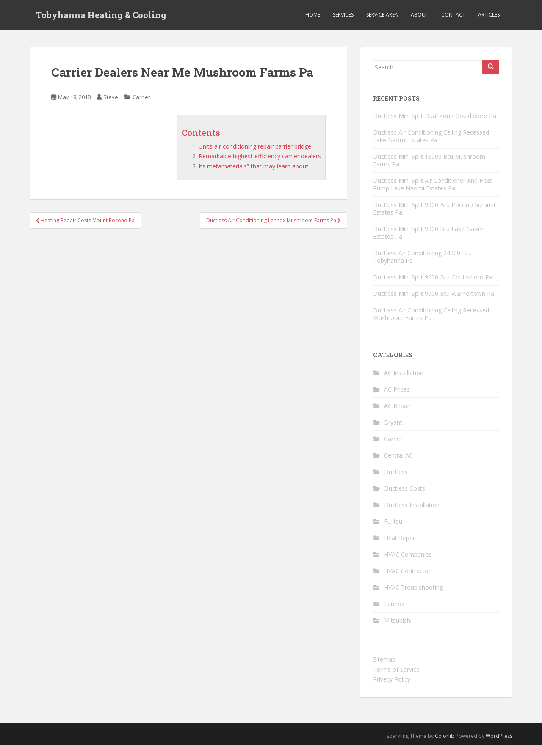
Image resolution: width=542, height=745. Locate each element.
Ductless (396, 472)
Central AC (398, 455)
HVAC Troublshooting (413, 587)
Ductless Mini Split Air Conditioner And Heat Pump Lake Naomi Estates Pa (432, 184)
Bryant (393, 422)
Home (312, 14)
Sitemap (384, 659)
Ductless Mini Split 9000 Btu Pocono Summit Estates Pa (434, 208)
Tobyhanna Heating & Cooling (101, 14)
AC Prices (397, 389)
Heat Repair (400, 538)
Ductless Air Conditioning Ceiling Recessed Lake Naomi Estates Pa (431, 136)
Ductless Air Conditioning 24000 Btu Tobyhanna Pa (422, 257)
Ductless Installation (412, 505)
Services (343, 14)
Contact (453, 14)
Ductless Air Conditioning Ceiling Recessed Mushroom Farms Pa (431, 314)
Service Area (382, 14)
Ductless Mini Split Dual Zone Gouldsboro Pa (434, 116)
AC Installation (403, 373)
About (420, 14)
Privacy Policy (391, 679)
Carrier (141, 97)
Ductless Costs (404, 488)
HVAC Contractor (407, 571)
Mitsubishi (398, 620)
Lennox (394, 604)
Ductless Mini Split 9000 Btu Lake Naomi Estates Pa (429, 232)
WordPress (499, 735)
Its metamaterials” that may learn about (253, 166)
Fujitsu (393, 521)
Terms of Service (396, 669)
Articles (489, 14)
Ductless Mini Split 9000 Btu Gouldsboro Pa (432, 277)
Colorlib (444, 735)
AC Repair (397, 406)
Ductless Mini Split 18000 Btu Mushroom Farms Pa (429, 160)
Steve (110, 97)
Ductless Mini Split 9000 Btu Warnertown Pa (433, 294)
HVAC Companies (408, 554)
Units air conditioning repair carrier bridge (255, 146)
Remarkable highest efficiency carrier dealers (260, 156)
